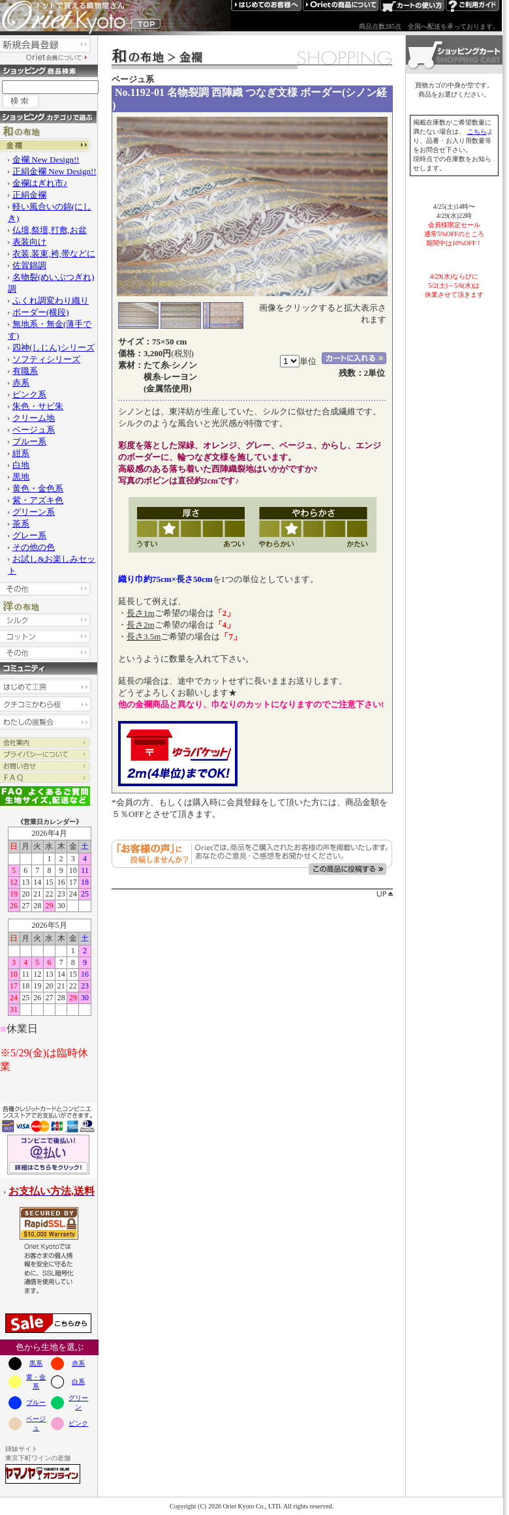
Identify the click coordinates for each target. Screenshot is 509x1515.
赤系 (78, 1363)
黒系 (35, 1363)
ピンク (78, 1423)
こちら (477, 131)
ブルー (36, 1402)
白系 (78, 1381)
